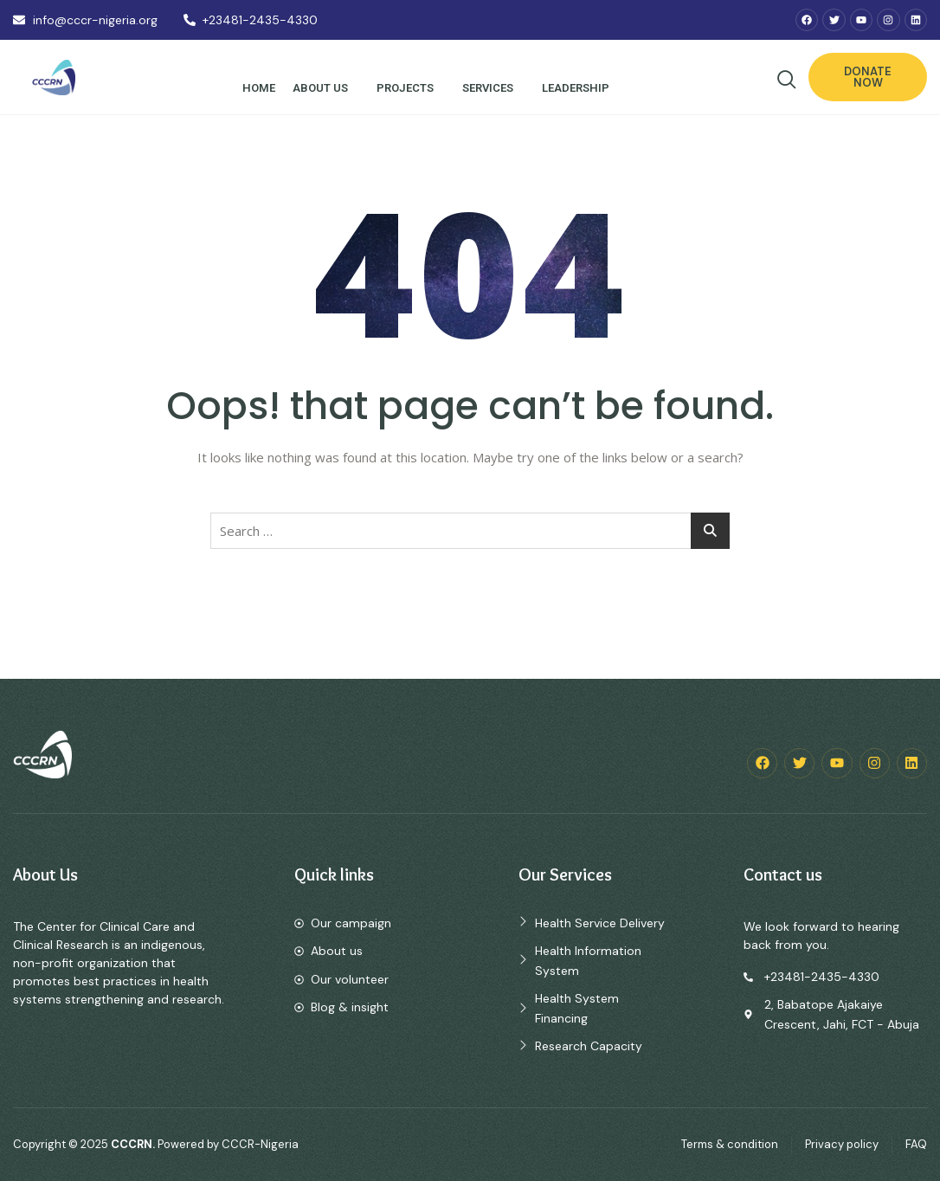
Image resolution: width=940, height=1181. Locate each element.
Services (490, 87)
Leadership (578, 87)
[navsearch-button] (786, 79)
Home (258, 87)
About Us (323, 87)
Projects (408, 87)
